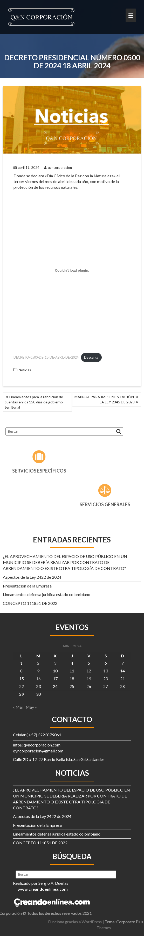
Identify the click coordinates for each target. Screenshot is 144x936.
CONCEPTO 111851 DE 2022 (30, 603)
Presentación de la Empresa (27, 585)
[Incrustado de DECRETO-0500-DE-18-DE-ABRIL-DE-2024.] (72, 270)
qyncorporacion (58, 167)
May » (31, 707)
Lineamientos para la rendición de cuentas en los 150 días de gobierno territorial (34, 402)
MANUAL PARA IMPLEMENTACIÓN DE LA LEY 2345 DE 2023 (106, 399)
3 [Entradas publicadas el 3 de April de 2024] (55, 663)
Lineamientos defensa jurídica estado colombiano (46, 594)
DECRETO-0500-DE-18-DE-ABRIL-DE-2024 (45, 357)
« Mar (18, 707)
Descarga (91, 357)
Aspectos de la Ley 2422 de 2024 (32, 577)
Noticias (25, 370)
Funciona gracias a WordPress (104, 921)
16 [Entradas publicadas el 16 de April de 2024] (38, 678)
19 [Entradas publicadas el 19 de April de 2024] (88, 678)
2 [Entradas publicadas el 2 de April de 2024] (38, 663)
